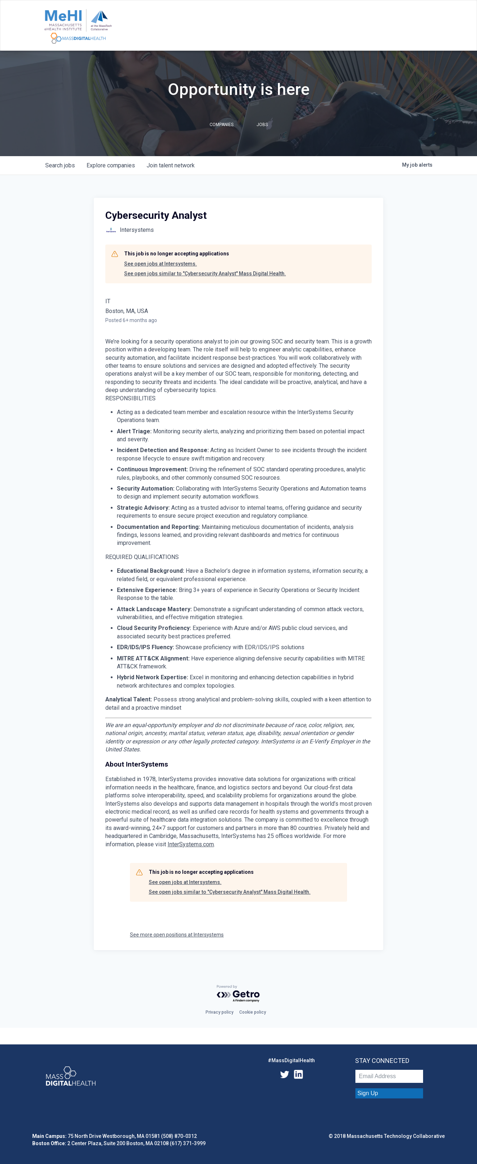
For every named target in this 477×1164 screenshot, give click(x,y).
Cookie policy (252, 1012)
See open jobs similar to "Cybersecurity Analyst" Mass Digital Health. (205, 273)
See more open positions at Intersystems (177, 935)
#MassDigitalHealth (291, 1060)
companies (110, 165)
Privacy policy (219, 1012)
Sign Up (368, 1093)
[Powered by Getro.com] (238, 994)
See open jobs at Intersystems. (160, 264)
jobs (60, 165)
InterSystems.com (191, 844)
